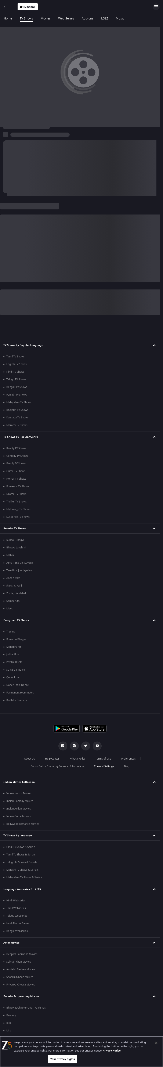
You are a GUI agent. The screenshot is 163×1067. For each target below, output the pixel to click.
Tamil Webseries (16, 908)
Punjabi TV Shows (16, 395)
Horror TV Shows (16, 479)
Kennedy (11, 1015)
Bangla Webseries (17, 931)
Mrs (8, 1030)
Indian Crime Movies (18, 816)
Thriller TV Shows (16, 502)
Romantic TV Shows (17, 486)
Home (8, 18)
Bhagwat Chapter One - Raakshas (26, 1008)
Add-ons (88, 18)
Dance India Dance (17, 685)
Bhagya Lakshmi (16, 547)
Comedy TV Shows (17, 456)
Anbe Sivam (13, 578)
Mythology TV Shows (18, 509)
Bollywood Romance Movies (22, 824)
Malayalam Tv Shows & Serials (24, 877)
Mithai (10, 555)
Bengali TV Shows (16, 387)
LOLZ (104, 18)
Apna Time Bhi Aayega (19, 563)
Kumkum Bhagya (16, 639)
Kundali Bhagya (15, 540)
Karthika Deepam (16, 700)
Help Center (52, 759)
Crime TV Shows (15, 471)
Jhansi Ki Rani (14, 586)
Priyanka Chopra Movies (20, 985)
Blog (126, 766)
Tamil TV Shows (15, 356)
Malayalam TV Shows (18, 402)
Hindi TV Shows (15, 372)
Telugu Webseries (16, 916)
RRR (8, 1023)
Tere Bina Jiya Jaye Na (19, 570)
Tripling (10, 632)
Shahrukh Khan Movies (19, 977)
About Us (29, 759)
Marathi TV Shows (17, 425)
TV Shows (26, 18)
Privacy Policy (77, 759)
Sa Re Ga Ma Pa (15, 670)
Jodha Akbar (13, 654)
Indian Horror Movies (19, 793)
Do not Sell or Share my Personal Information (57, 766)
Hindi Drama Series (17, 923)
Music (120, 18)
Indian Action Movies (18, 809)
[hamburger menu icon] (156, 6)
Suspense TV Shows (18, 517)
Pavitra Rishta (14, 662)
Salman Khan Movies (18, 962)
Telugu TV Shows (16, 379)
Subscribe (28, 6)
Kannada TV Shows (17, 417)
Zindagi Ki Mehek (16, 593)
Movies (46, 18)
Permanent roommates (20, 693)
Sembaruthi (13, 601)
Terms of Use (103, 759)
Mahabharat (13, 647)
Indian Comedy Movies (19, 801)
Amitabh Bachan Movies (20, 969)
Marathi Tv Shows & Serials (22, 870)
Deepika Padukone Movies (21, 954)
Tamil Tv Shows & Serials (21, 855)
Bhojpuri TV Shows (17, 410)
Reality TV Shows (16, 448)
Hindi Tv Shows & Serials (20, 847)
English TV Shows (16, 364)
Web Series (66, 18)
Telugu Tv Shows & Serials (21, 862)
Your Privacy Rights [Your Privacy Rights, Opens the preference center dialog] (62, 1059)
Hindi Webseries (16, 900)
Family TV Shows (16, 463)
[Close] (156, 1043)
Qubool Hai (12, 677)
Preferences (128, 759)
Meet (9, 608)
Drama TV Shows (16, 494)
